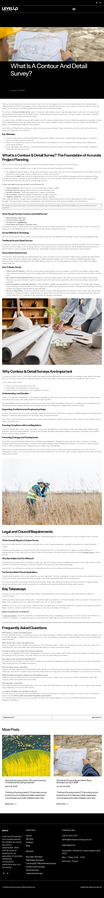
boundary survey (88, 552)
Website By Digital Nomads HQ (91, 887)
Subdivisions (22, 222)
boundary (18, 856)
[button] (74, 9)
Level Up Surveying (10, 616)
